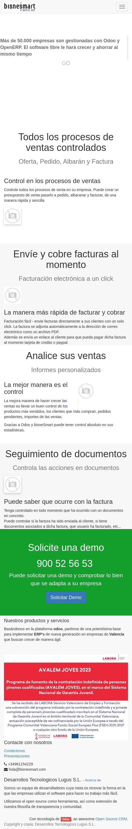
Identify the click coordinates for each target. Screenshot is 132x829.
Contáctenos (15, 751)
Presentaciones (17, 756)
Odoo (65, 819)
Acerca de (93, 780)
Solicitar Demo (65, 597)
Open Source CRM (111, 819)
